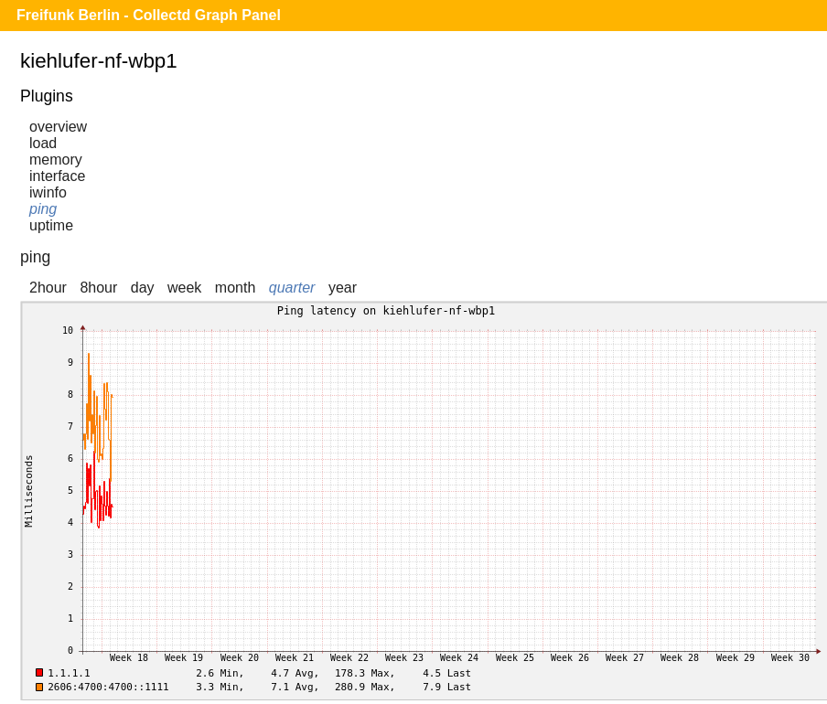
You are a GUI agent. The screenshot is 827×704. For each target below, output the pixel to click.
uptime (51, 225)
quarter (292, 287)
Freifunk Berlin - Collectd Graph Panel (148, 15)
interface (57, 176)
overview (58, 126)
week (184, 287)
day (143, 287)
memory (55, 159)
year (342, 287)
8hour (98, 287)
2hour (48, 287)
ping (43, 209)
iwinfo (48, 192)
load (43, 143)
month (235, 287)
